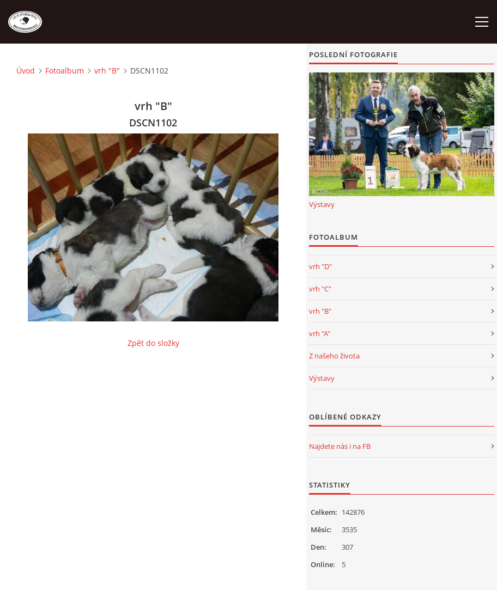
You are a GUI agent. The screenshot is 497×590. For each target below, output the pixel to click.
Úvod (25, 70)
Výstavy (322, 204)
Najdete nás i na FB (340, 446)
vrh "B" (107, 70)
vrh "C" (320, 289)
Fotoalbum (64, 70)
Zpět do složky (153, 343)
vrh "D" (320, 266)
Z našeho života (334, 356)
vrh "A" (319, 333)
